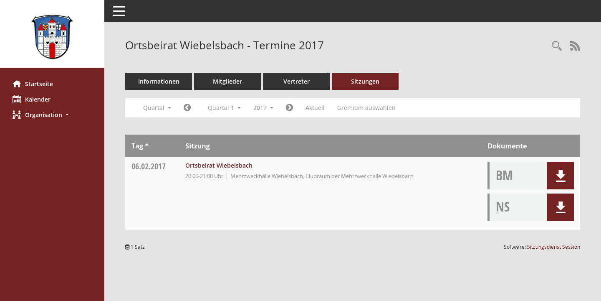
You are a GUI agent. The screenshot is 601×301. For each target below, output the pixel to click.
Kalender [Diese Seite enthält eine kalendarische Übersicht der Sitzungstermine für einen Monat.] (32, 99)
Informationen (158, 81)
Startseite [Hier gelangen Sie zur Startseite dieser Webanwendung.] (33, 83)
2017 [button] (263, 108)
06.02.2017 (148, 166)
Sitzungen (365, 81)
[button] (52, 114)
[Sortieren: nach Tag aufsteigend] (147, 145)
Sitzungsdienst (553, 246)
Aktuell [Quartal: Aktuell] (315, 108)
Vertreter (296, 81)
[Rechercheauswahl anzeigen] (557, 46)
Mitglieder (227, 81)
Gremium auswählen (366, 108)
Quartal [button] (157, 108)
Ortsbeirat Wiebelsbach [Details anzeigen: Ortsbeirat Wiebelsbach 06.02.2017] (219, 165)
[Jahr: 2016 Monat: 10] (187, 107)
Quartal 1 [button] (224, 108)
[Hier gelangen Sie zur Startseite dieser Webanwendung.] (52, 37)
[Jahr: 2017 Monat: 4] (289, 107)
